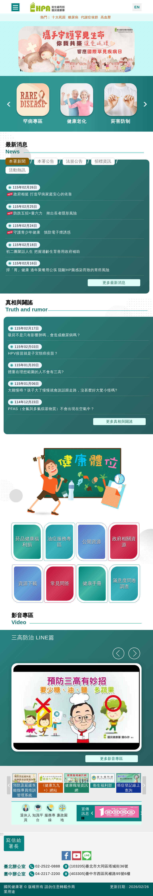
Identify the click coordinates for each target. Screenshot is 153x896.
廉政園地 (62, 813)
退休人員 (25, 813)
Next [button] (145, 104)
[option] (33, 103)
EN (137, 7)
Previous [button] (8, 104)
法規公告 (74, 161)
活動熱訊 (17, 170)
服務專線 (50, 813)
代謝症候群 (89, 17)
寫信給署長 (14, 843)
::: (2, 834)
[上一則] (118, 653)
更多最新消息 (114, 283)
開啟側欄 (15, 7)
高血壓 (106, 17)
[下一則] (134, 653)
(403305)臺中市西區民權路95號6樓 (99, 874)
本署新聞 (17, 161)
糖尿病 (73, 17)
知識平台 (37, 813)
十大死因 (59, 17)
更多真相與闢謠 (119, 421)
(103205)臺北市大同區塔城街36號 (98, 866)
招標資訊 (103, 161)
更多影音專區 (111, 759)
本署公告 (45, 161)
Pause (83, 817)
